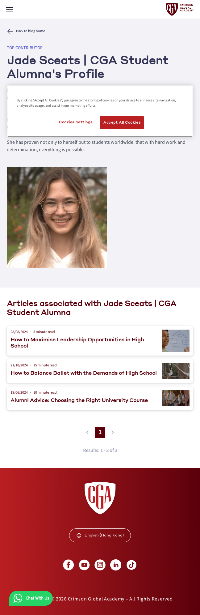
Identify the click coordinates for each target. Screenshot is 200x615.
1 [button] (100, 432)
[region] (100, 111)
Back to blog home (30, 31)
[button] (87, 432)
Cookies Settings (75, 122)
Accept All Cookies (121, 122)
